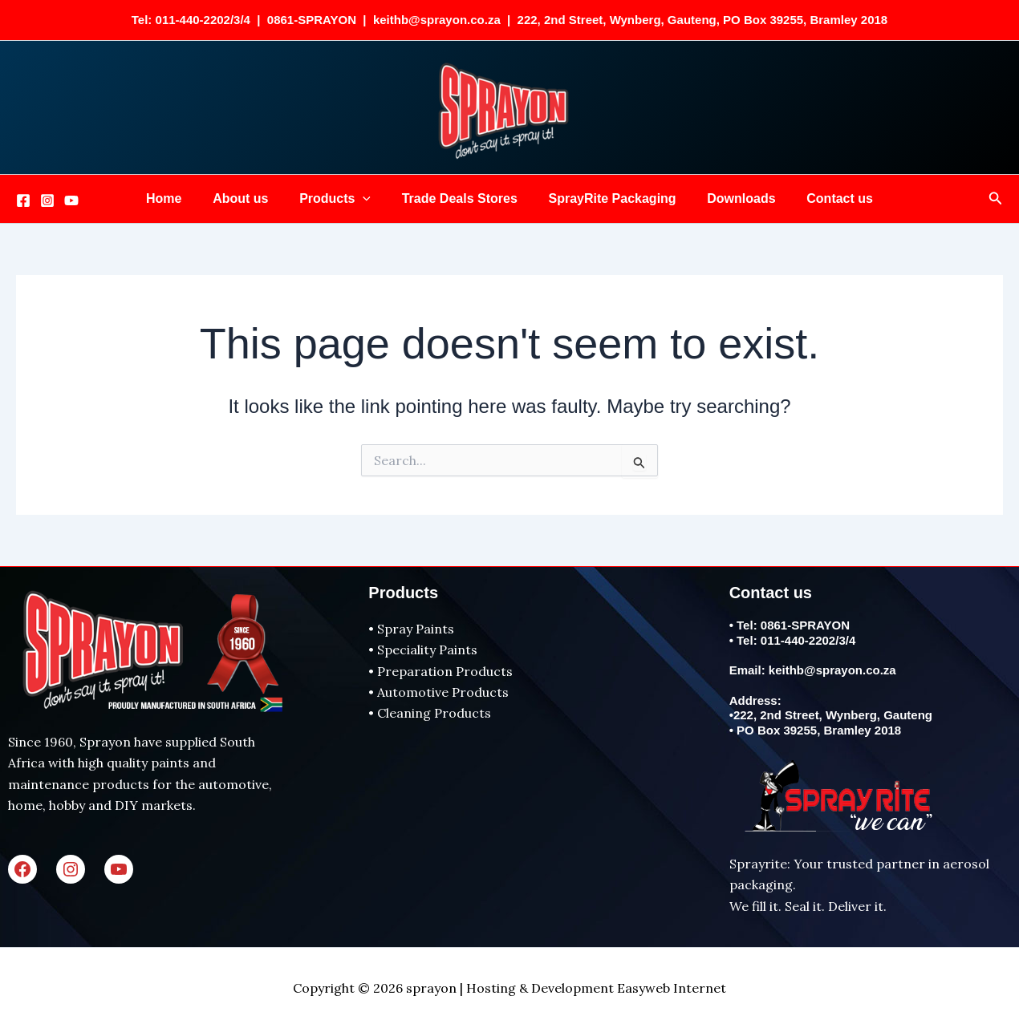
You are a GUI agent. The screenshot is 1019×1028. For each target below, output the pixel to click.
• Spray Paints (411, 629)
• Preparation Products (440, 671)
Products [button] (340, 199)
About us (250, 198)
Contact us (823, 198)
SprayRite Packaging (607, 198)
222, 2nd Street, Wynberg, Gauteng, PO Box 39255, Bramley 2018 (703, 19)
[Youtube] (71, 200)
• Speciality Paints (422, 649)
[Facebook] (23, 200)
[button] (368, 199)
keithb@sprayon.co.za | (445, 19)
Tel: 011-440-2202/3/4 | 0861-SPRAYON (247, 19)
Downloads (730, 198)
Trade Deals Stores (460, 198)
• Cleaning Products (429, 713)
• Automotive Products (438, 692)
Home (179, 198)
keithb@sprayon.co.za (832, 670)
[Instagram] (47, 200)
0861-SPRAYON (805, 625)
